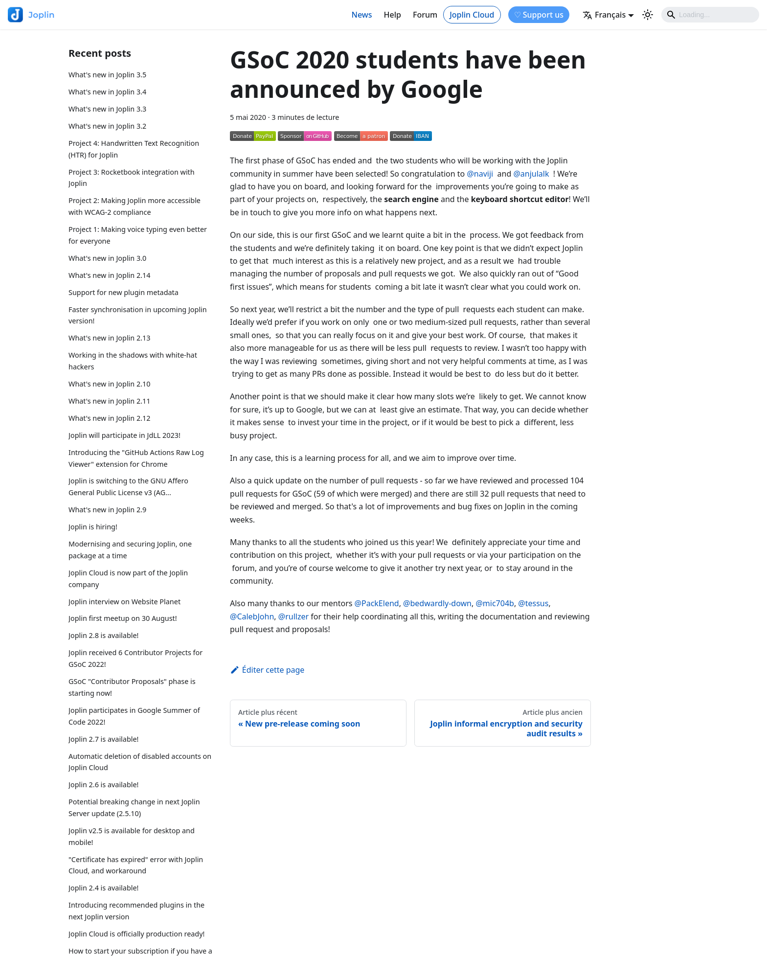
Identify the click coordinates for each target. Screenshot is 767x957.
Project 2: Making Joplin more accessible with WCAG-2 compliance (134, 206)
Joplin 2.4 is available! (103, 887)
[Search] (710, 15)
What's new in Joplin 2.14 (109, 275)
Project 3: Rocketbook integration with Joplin (131, 177)
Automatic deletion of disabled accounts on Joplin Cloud (139, 762)
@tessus (533, 603)
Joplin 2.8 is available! (103, 635)
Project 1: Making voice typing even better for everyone (137, 235)
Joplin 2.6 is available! (103, 784)
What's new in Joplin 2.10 (109, 383)
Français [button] (604, 14)
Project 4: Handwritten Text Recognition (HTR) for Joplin (133, 149)
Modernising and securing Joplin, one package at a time (130, 549)
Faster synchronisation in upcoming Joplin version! (137, 315)
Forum (425, 14)
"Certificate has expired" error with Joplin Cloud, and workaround (135, 865)
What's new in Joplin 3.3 (107, 109)
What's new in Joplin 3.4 (107, 91)
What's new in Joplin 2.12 (109, 418)
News (362, 14)
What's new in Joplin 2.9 (107, 509)
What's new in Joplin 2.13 (109, 337)
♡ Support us (539, 14)
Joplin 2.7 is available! (103, 739)
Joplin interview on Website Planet (124, 601)
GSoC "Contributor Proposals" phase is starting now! (132, 687)
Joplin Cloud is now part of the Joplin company (128, 578)
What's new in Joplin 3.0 (107, 258)
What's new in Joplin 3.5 (107, 74)
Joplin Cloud (472, 14)
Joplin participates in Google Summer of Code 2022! (134, 716)
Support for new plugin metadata (123, 292)
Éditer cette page (267, 669)
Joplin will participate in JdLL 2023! (124, 435)
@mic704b (494, 603)
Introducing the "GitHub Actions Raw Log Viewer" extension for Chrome (136, 458)
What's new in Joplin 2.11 (109, 401)
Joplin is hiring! (92, 526)
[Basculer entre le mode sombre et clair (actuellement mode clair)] (647, 15)
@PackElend (377, 603)
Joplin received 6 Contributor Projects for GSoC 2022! (135, 658)
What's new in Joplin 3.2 (107, 126)
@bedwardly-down (437, 603)
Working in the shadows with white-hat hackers (132, 360)
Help (392, 14)
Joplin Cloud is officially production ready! (136, 933)
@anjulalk (531, 173)
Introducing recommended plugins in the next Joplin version (136, 910)
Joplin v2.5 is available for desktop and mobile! (131, 836)
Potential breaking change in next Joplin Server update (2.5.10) (134, 807)
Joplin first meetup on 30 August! (122, 618)
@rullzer (293, 616)
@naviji (480, 173)
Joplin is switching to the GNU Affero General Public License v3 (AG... (128, 486)
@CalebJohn (252, 616)
